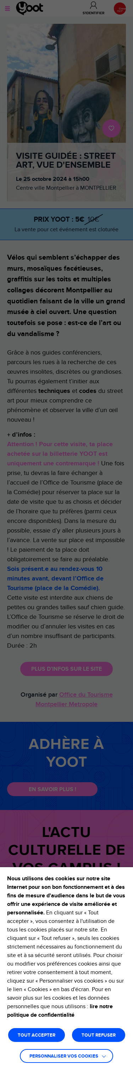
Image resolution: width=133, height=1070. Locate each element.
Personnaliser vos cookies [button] (63, 1056)
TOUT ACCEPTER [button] (36, 1035)
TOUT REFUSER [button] (99, 1035)
